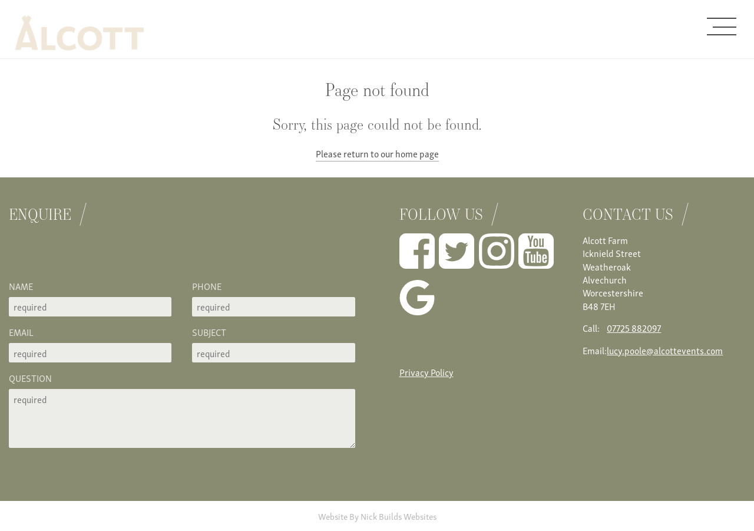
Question (30, 377)
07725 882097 (634, 327)
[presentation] (98, 256)
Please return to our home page (377, 153)
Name (21, 285)
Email (21, 331)
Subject (209, 331)
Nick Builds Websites (398, 516)
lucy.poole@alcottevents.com (665, 350)
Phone (206, 285)
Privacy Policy (426, 372)
